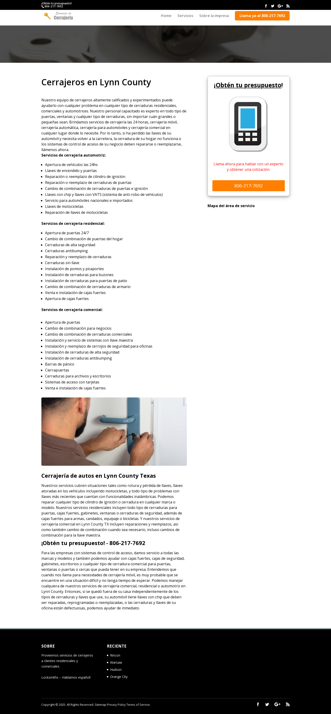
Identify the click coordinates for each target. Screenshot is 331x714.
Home (166, 16)
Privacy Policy (116, 705)
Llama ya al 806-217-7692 (262, 15)
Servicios (185, 16)
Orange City (119, 676)
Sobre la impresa (214, 16)
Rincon (115, 655)
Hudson (116, 669)
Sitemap (100, 705)
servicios (89, 585)
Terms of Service (138, 705)
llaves (46, 496)
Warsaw (116, 662)
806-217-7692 (54, 6)
